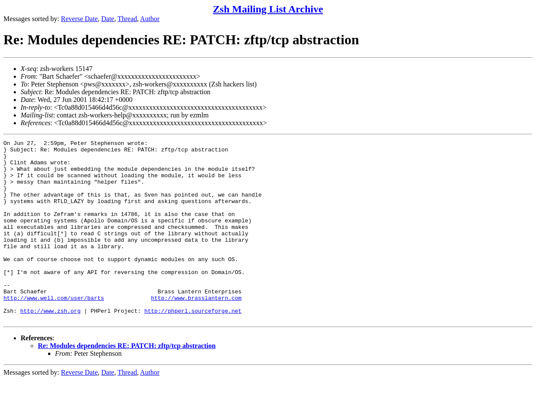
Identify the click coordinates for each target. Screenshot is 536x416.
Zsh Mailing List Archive (268, 9)
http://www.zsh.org (50, 345)
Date (107, 18)
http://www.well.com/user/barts (53, 330)
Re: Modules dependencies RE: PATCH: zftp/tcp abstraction (127, 381)
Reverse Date (79, 18)
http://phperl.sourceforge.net (193, 345)
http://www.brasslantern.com (196, 330)
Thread (127, 18)
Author (149, 18)
